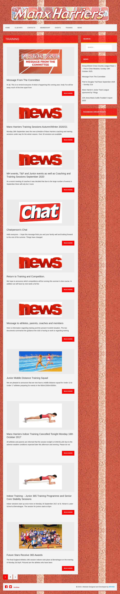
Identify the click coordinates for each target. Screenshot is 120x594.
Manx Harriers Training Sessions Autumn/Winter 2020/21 (37, 126)
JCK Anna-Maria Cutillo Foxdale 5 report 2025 (97, 99)
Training (69, 28)
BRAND (112, 587)
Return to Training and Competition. (26, 276)
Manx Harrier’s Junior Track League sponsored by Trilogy (95, 91)
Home (7, 28)
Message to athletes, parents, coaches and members (35, 323)
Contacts (31, 28)
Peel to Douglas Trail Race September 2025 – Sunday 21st (98, 83)
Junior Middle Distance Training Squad (27, 378)
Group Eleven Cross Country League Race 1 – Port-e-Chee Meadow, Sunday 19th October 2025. (99, 68)
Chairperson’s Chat (17, 229)
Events (58, 28)
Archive (16, 587)
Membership (45, 28)
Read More (68, 93)
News (80, 28)
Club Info (18, 28)
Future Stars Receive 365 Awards (25, 555)
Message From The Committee (23, 80)
